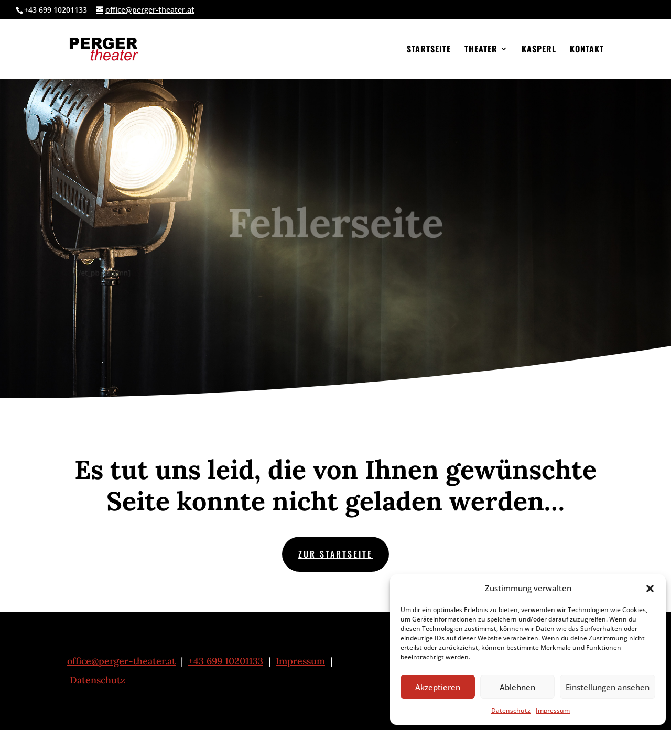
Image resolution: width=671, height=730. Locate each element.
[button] (650, 588)
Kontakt (587, 50)
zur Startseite (335, 554)
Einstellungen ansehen (608, 687)
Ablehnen (517, 687)
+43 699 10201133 (225, 661)
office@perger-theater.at (121, 661)
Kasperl (539, 50)
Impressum (553, 710)
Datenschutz (511, 710)
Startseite (429, 50)
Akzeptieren (437, 687)
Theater (480, 50)
